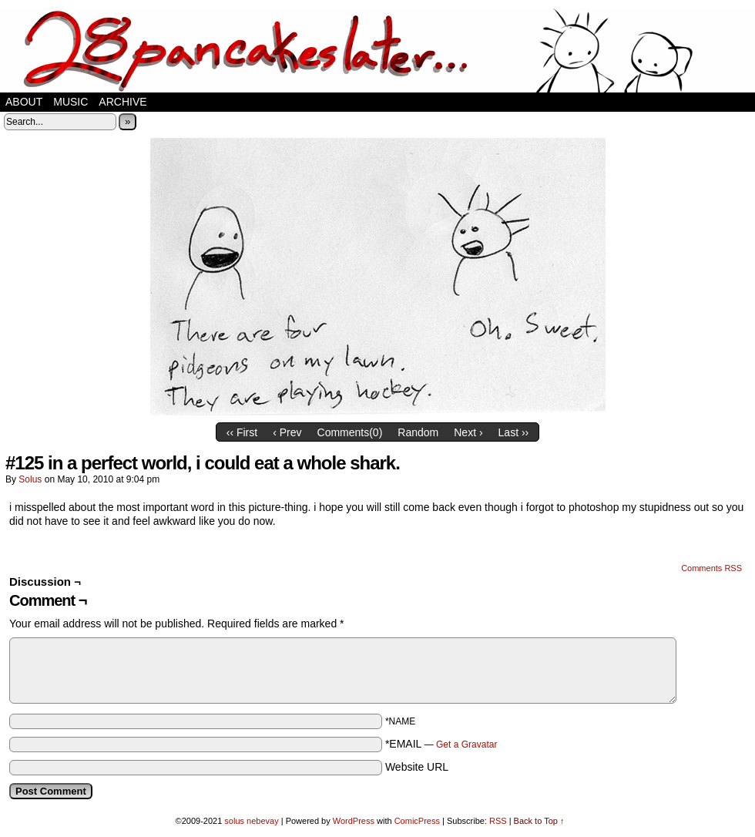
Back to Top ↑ (539, 820)
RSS (498, 820)
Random (418, 432)
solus (30, 479)
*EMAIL (441, 744)
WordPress (353, 820)
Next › (468, 432)
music (70, 102)
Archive (122, 102)
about (23, 102)
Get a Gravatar (466, 744)
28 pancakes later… (377, 50)
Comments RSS (711, 568)
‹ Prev (287, 432)
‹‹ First (241, 432)
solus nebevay (251, 820)
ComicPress (417, 820)
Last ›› (513, 432)
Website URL (416, 767)
